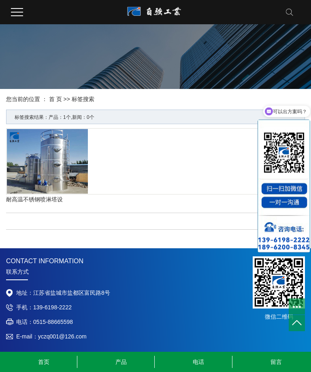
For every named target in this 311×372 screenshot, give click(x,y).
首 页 (55, 99)
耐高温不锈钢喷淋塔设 (34, 199)
